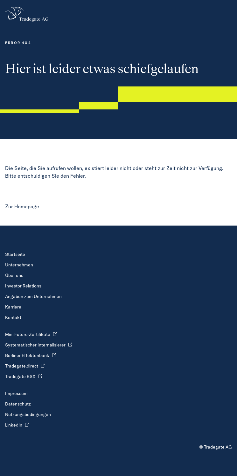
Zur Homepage (22, 206)
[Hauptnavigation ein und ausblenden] (220, 14)
